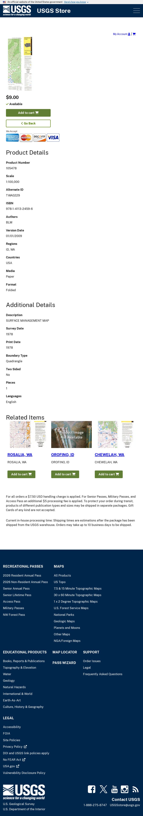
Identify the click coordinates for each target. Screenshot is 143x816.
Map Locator (65, 652)
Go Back (28, 123)
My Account (121, 34)
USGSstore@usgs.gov (125, 805)
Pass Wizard (64, 663)
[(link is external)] (13, 746)
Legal (8, 718)
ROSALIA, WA (19, 454)
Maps (59, 566)
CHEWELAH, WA (109, 454)
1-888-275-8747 (95, 805)
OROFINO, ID (62, 454)
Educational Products (25, 652)
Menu (136, 11)
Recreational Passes (23, 566)
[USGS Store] (67, 10)
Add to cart (28, 113)
